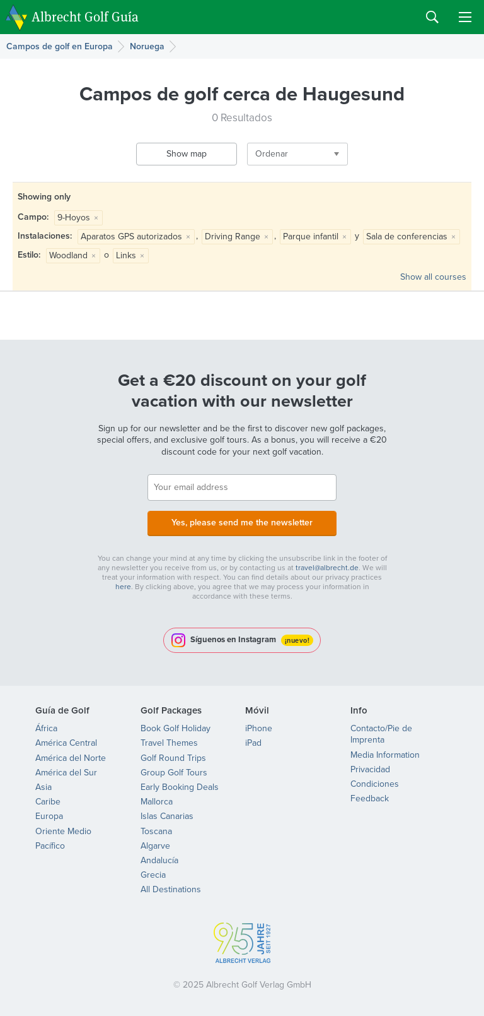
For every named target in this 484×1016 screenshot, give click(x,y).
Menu (465, 17)
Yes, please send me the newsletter (242, 522)
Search (432, 17)
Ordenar (271, 153)
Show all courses (433, 277)
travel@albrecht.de (327, 567)
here (123, 586)
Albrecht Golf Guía (85, 16)
